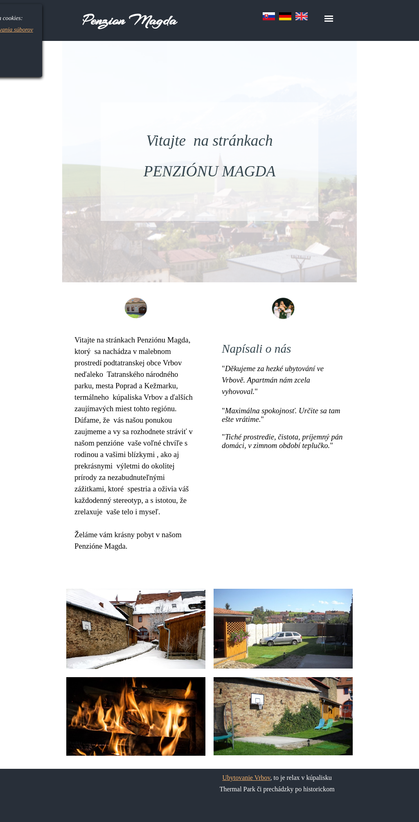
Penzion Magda (130, 20)
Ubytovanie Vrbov (246, 777)
